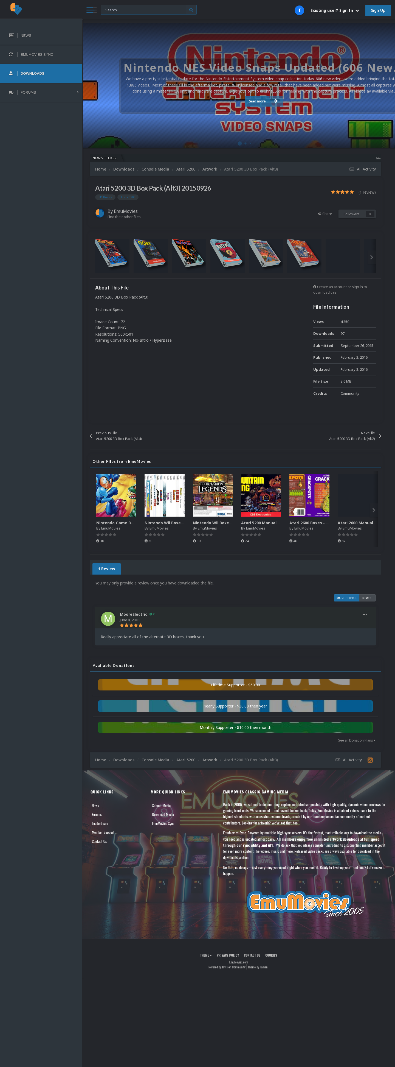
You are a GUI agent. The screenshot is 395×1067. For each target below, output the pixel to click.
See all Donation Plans (356, 740)
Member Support (103, 832)
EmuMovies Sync (163, 823)
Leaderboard (100, 823)
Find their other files (124, 216)
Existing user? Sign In (335, 10)
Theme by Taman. (258, 967)
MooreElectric (133, 614)
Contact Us (99, 841)
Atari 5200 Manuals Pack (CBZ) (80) (275, 522)
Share (325, 213)
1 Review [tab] (106, 568)
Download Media (163, 814)
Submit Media (161, 805)
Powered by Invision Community (227, 967)
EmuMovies (126, 211)
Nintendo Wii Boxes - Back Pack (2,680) (231, 522)
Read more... (238, 101)
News (95, 805)
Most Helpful (347, 598)
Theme (206, 955)
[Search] (148, 10)
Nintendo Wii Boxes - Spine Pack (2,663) (183, 522)
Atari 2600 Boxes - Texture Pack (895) (326, 522)
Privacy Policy (228, 955)
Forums (97, 814)
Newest (367, 598)
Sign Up (378, 10)
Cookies (271, 955)
